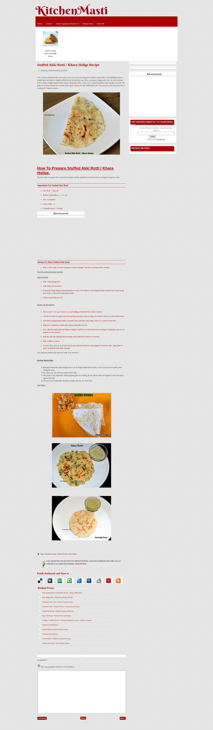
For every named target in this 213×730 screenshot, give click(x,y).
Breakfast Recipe (50, 554)
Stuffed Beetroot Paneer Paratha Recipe (55, 629)
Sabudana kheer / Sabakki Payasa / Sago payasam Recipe (61, 606)
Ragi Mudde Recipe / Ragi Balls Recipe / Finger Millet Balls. (62, 593)
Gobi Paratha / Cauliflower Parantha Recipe (56, 638)
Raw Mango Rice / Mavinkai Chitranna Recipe (57, 597)
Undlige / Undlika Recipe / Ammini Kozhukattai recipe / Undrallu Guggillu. (67, 620)
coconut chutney (49, 85)
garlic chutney (75, 85)
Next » (122, 718)
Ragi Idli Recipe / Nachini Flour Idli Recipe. (56, 616)
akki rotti (58, 77)
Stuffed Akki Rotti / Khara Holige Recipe (68, 65)
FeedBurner (161, 139)
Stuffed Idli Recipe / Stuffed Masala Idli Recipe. (58, 611)
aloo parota (55, 332)
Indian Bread (62, 554)
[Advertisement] (81, 237)
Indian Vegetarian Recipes (67, 24)
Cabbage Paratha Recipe (50, 634)
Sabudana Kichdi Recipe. (50, 625)
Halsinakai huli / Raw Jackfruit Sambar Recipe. (57, 602)
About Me (100, 24)
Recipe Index (88, 24)
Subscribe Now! (81, 564)
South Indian (72, 554)
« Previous (42, 718)
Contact (49, 24)
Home (39, 24)
